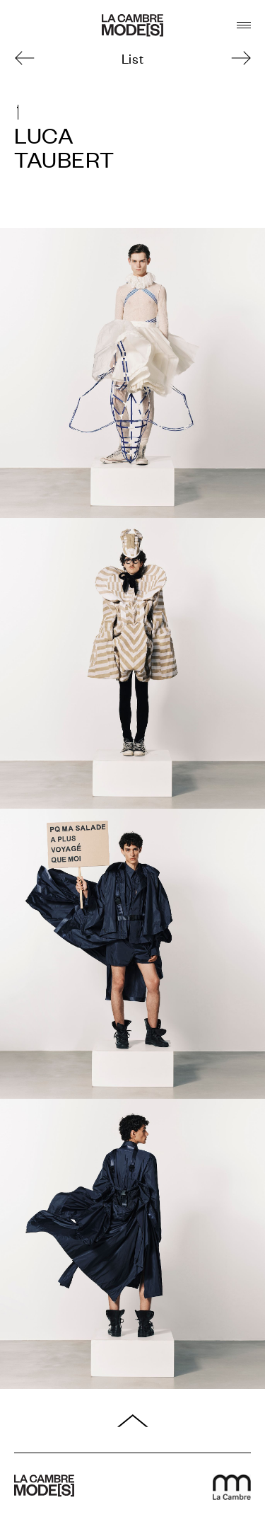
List (132, 58)
